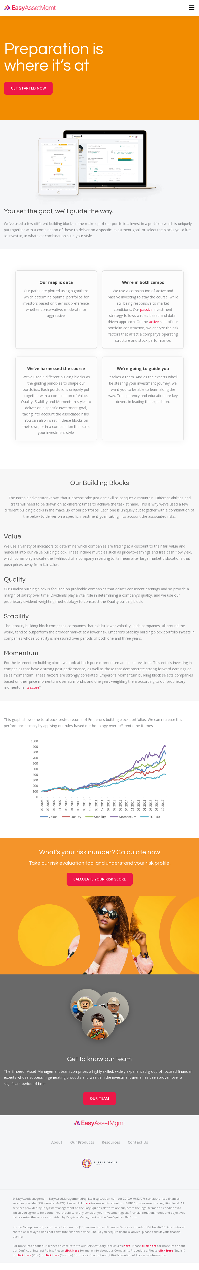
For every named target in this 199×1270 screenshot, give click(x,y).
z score (33, 687)
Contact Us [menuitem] (138, 1142)
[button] (191, 8)
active (154, 321)
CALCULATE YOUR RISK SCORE (99, 879)
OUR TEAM (99, 1098)
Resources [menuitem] (111, 1142)
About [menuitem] (56, 1142)
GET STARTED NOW (28, 88)
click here (149, 1246)
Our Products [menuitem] (82, 1142)
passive (146, 309)
